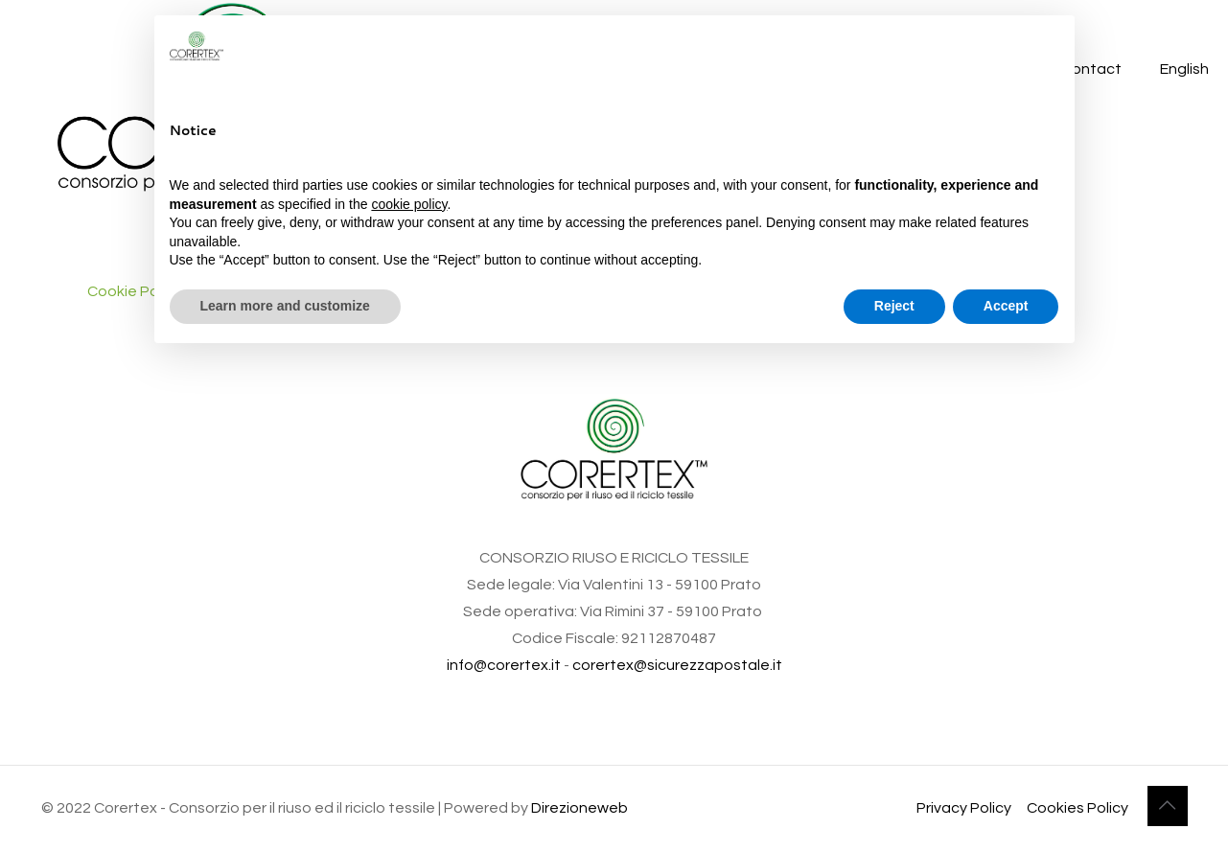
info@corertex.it (504, 665)
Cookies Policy (1077, 808)
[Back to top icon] (1167, 806)
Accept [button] (1006, 305)
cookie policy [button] (409, 204)
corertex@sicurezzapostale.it (677, 665)
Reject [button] (894, 305)
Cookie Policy (134, 291)
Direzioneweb (579, 808)
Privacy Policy (963, 808)
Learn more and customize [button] (285, 305)
